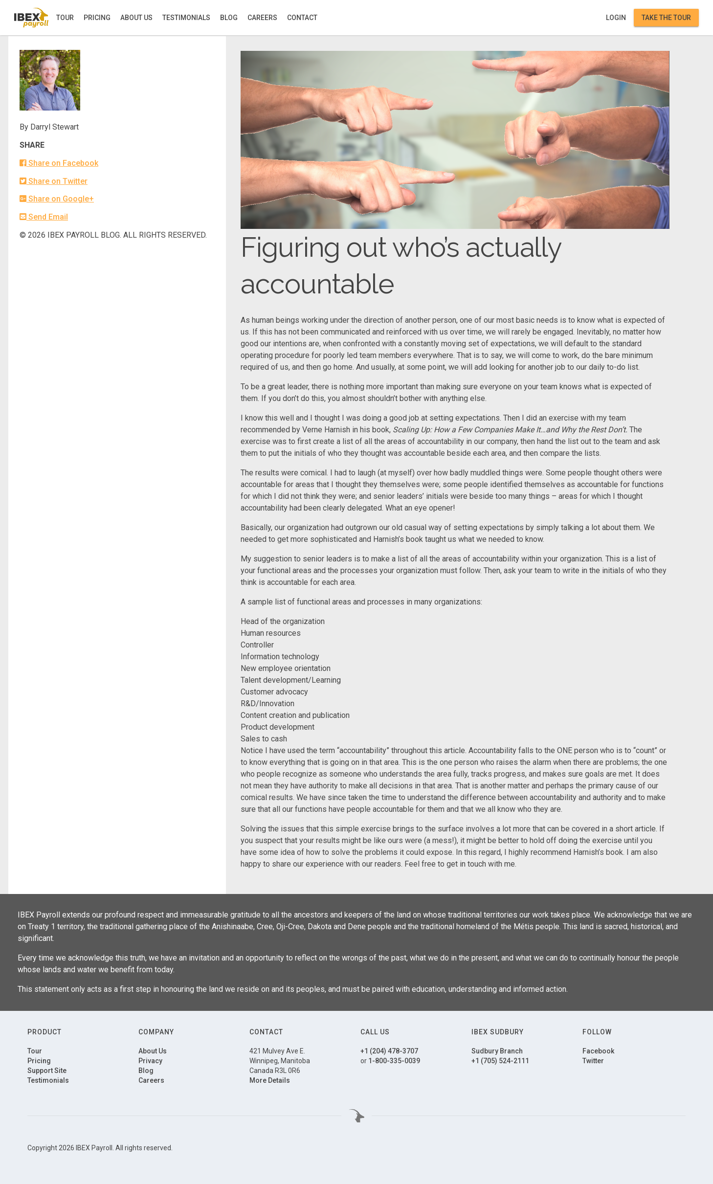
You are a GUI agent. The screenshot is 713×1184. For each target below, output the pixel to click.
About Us (136, 18)
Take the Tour (666, 17)
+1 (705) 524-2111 (500, 1061)
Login (616, 18)
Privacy (150, 1061)
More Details (269, 1080)
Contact (302, 18)
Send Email (44, 217)
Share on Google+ (57, 198)
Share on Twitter (54, 181)
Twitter (593, 1061)
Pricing (97, 18)
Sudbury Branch (497, 1051)
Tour (65, 18)
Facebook (598, 1051)
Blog (229, 18)
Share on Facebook (59, 163)
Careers (262, 18)
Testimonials (186, 18)
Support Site (47, 1070)
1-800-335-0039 (394, 1061)
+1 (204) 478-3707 (389, 1051)
